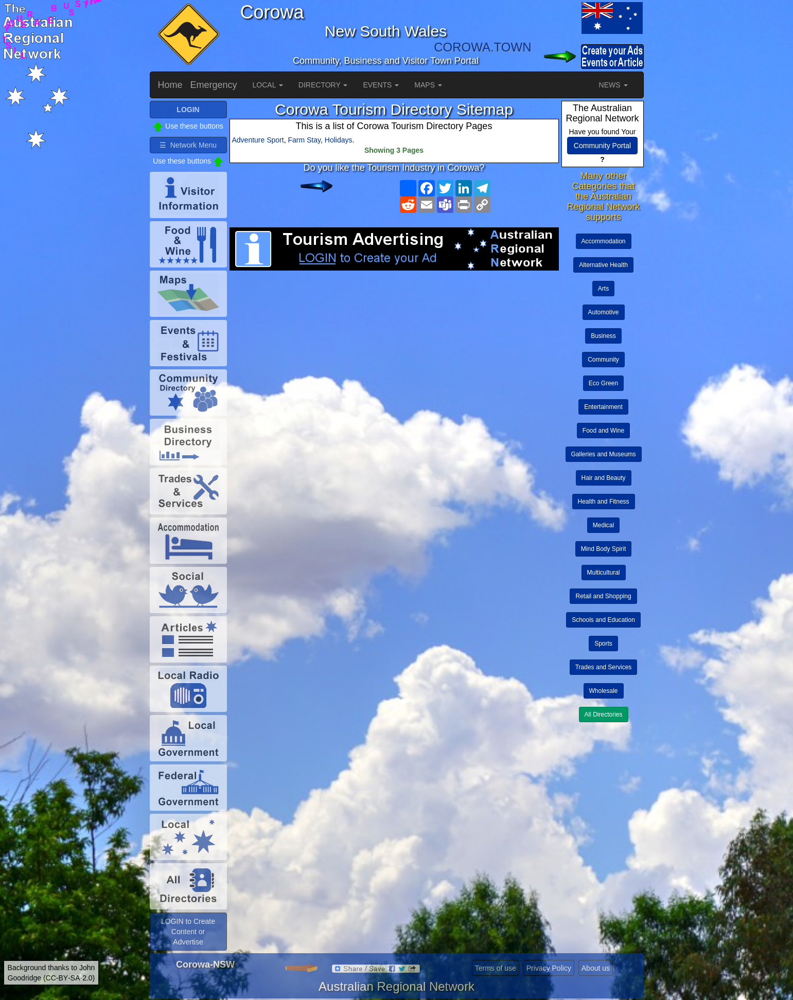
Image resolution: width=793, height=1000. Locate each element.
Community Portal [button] (602, 145)
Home (170, 85)
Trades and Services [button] (603, 667)
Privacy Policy (548, 968)
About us (595, 968)
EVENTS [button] (381, 85)
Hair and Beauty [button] (603, 477)
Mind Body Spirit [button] (603, 548)
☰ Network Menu (188, 145)
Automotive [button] (603, 312)
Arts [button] (603, 288)
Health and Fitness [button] (603, 501)
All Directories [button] (604, 714)
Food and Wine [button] (603, 430)
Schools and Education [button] (603, 619)
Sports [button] (603, 643)
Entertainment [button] (603, 406)
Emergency (213, 85)
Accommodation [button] (603, 241)
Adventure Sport (258, 140)
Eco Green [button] (603, 383)
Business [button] (603, 336)
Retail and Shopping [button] (603, 596)
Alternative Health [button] (603, 265)
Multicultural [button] (603, 572)
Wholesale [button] (603, 690)
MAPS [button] (428, 85)
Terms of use (495, 968)
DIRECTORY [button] (323, 85)
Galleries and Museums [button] (603, 454)
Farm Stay (304, 140)
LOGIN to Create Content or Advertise (188, 931)
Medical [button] (603, 525)
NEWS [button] (613, 85)
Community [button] (603, 359)
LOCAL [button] (268, 85)
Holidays (339, 140)
